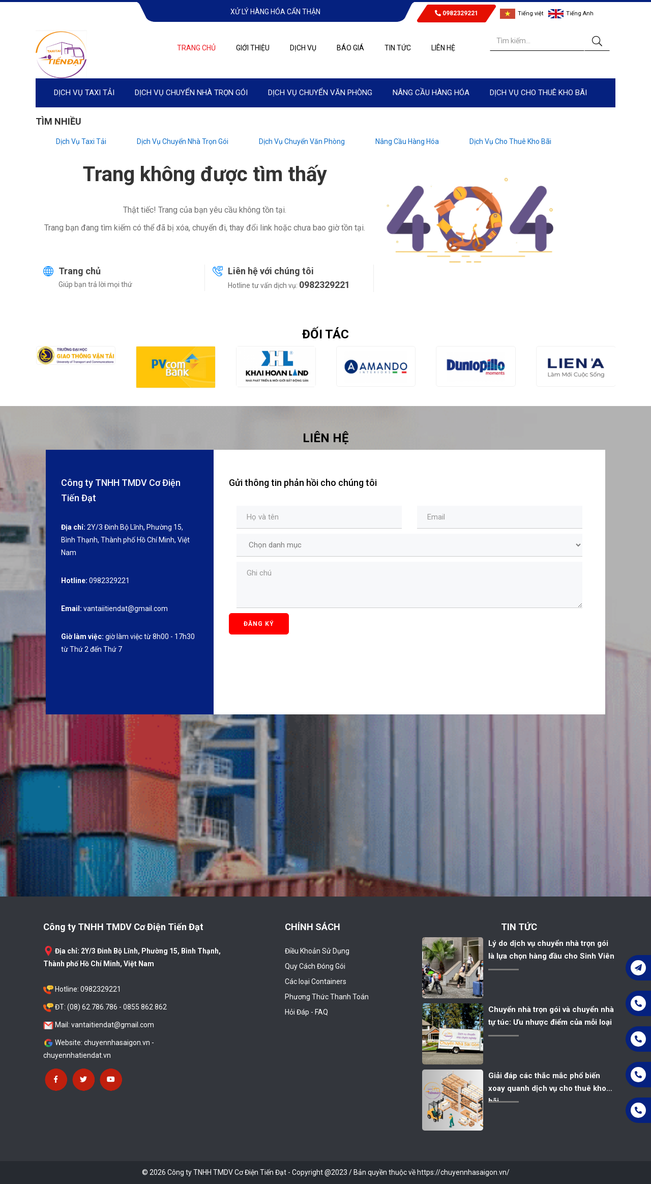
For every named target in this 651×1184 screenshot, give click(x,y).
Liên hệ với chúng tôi (271, 271)
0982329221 (456, 13)
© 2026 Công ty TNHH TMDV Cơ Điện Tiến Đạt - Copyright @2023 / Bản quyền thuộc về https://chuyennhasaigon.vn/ (326, 1172)
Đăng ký (259, 623)
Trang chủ (79, 271)
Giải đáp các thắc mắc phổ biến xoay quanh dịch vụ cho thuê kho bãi (547, 1088)
